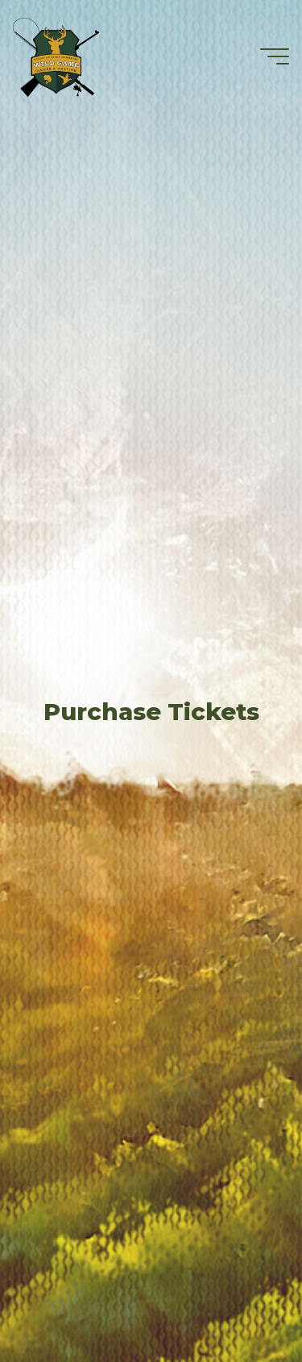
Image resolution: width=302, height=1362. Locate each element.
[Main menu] (274, 56)
